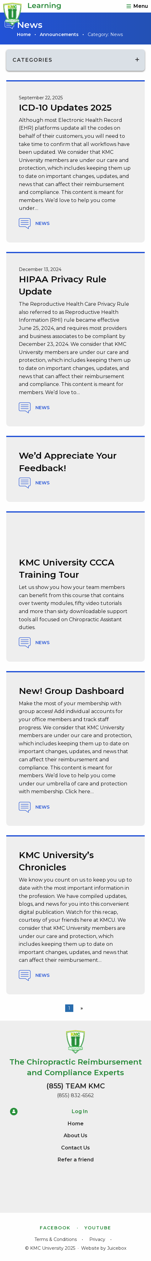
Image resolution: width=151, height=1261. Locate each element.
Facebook (55, 1228)
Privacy (97, 1239)
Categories (33, 60)
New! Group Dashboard (71, 690)
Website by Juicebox (103, 1248)
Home (24, 34)
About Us (75, 1136)
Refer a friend (76, 1160)
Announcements (59, 34)
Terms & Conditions (55, 1239)
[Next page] (80, 1008)
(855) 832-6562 (75, 1095)
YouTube (97, 1228)
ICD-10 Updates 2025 (65, 107)
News (34, 223)
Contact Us (75, 1148)
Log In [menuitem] (49, 1111)
